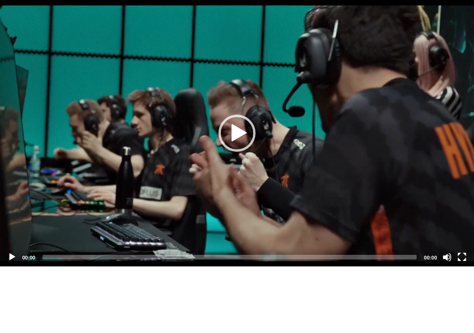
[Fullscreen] (462, 257)
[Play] (12, 257)
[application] (237, 133)
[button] (237, 133)
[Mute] (447, 257)
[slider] (230, 257)
